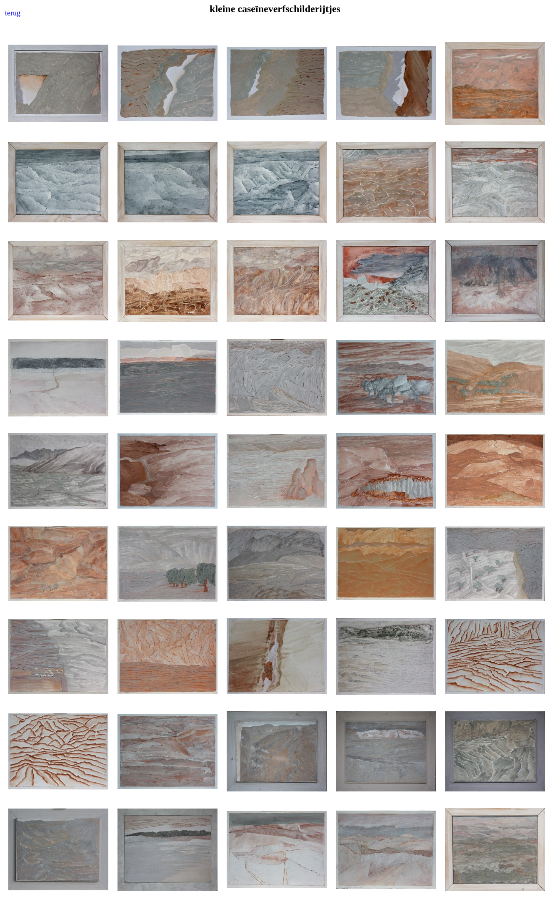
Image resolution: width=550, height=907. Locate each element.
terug (12, 13)
